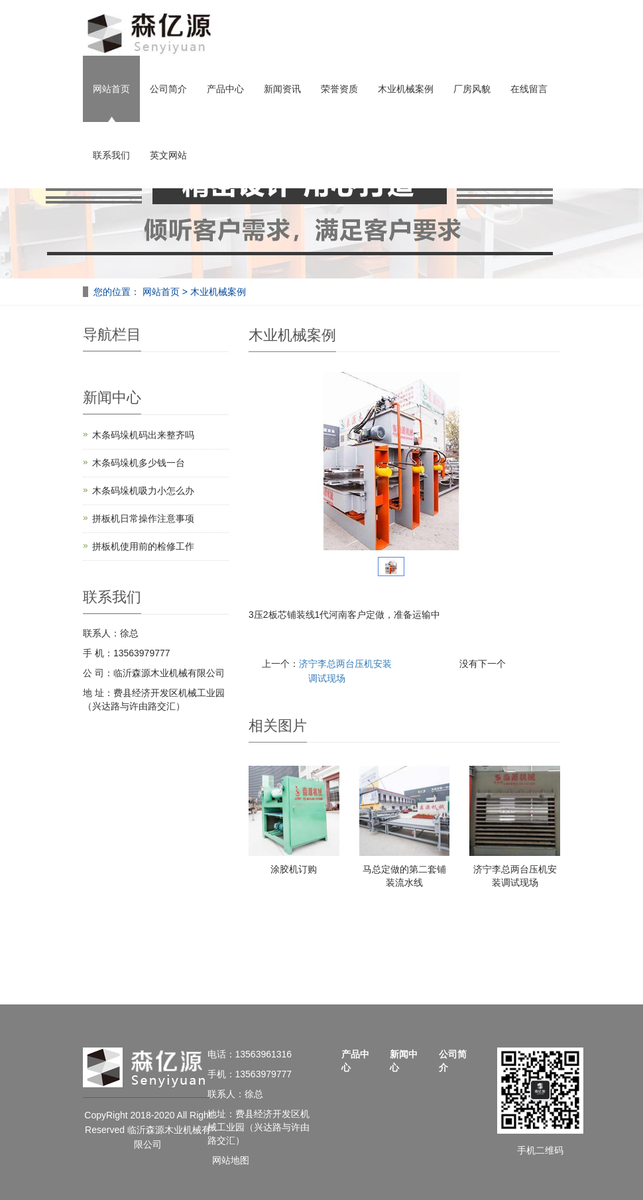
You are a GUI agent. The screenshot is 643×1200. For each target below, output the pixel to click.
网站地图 (230, 1160)
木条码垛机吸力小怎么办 (143, 490)
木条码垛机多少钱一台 (138, 462)
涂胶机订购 (293, 869)
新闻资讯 (282, 89)
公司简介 (168, 89)
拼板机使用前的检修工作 (143, 546)
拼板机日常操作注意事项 (143, 518)
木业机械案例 (406, 89)
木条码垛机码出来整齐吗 (143, 435)
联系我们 (111, 155)
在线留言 (529, 89)
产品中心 (225, 89)
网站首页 (111, 89)
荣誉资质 (339, 89)
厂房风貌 (472, 89)
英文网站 (168, 155)
